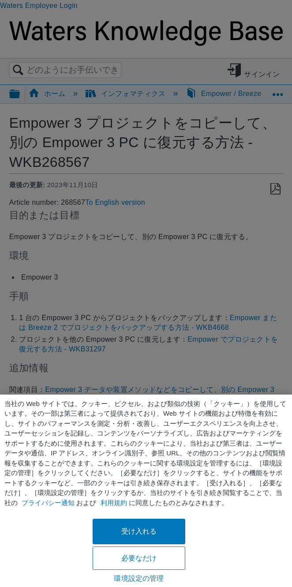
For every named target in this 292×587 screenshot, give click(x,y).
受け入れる (139, 531)
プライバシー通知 (48, 502)
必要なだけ (139, 558)
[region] (146, 491)
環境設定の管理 (139, 578)
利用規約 (114, 502)
